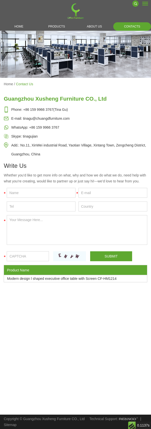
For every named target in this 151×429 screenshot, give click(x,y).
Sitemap (10, 425)
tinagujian (30, 136)
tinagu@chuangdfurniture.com (46, 118)
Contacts (132, 26)
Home (18, 26)
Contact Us (24, 84)
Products (56, 26)
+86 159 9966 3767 (44, 127)
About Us (94, 26)
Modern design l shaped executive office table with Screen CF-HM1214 (61, 279)
